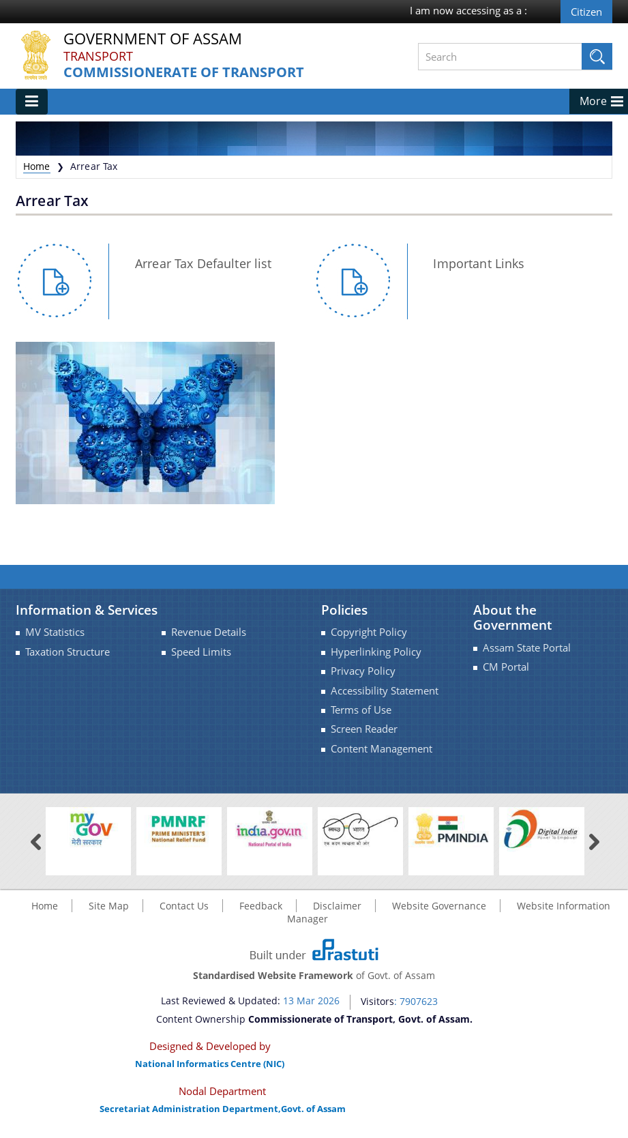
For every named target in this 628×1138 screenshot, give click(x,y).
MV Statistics (55, 632)
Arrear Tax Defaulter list (203, 263)
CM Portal (506, 667)
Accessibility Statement (384, 691)
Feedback (260, 905)
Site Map (109, 905)
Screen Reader (364, 729)
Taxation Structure (67, 652)
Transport (98, 56)
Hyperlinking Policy (376, 652)
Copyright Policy (369, 632)
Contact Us (184, 905)
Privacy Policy (363, 671)
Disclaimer (337, 905)
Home (36, 166)
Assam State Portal (527, 648)
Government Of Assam (152, 39)
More (593, 100)
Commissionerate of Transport (183, 72)
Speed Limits (201, 652)
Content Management (381, 749)
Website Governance (439, 905)
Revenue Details (208, 632)
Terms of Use (361, 710)
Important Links (478, 263)
